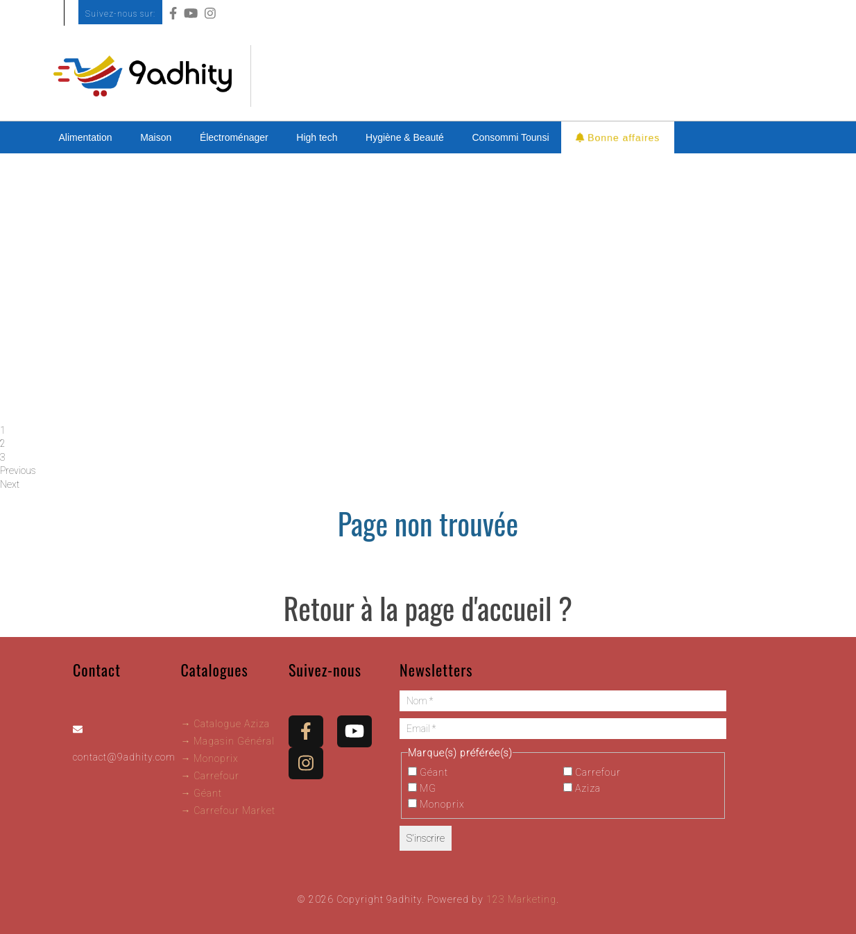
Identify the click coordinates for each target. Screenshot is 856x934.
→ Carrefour (209, 775)
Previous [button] (18, 470)
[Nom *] (563, 700)
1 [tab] (3, 430)
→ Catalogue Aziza (225, 723)
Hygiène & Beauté (405, 137)
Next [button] (9, 484)
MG (422, 788)
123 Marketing (521, 899)
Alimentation (85, 137)
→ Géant (201, 793)
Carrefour (592, 772)
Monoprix (436, 804)
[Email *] (563, 728)
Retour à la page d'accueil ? (428, 607)
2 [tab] (3, 443)
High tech (316, 137)
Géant (428, 772)
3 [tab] (3, 457)
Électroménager (234, 137)
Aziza (582, 788)
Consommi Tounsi (510, 137)
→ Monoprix (209, 758)
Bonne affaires (618, 137)
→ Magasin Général (227, 741)
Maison (155, 137)
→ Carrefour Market (227, 810)
